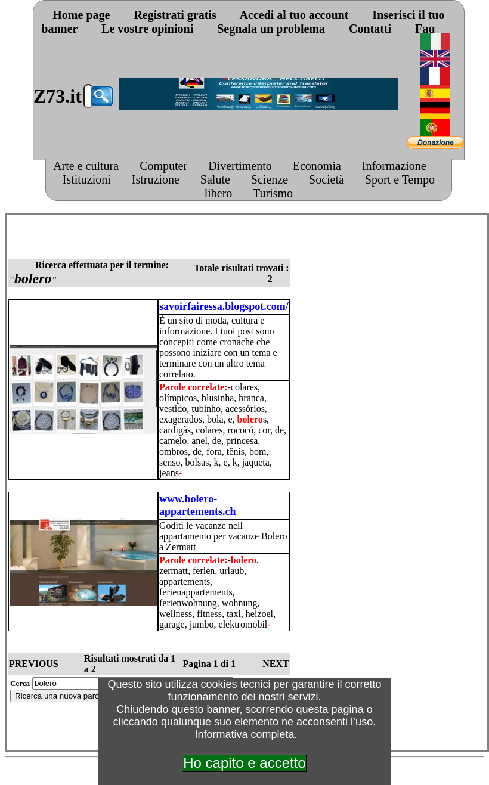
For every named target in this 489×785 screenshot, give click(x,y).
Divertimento (240, 165)
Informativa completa (244, 734)
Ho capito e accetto (244, 763)
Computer (163, 165)
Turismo (273, 193)
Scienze (269, 179)
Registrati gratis (175, 14)
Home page (81, 14)
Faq (425, 28)
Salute (215, 179)
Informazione (394, 165)
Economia (317, 165)
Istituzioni (87, 179)
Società (326, 179)
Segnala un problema (271, 28)
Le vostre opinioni (147, 28)
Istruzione (155, 179)
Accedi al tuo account (294, 14)
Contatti (370, 28)
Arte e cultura (86, 165)
